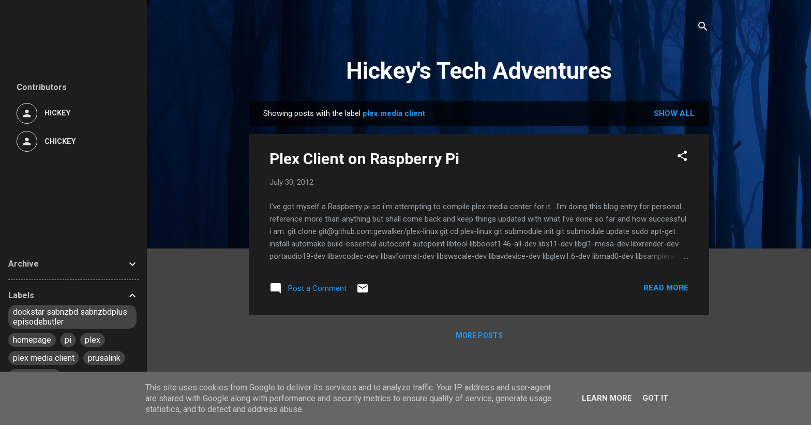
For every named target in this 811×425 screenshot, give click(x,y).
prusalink (104, 358)
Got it (655, 398)
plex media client (43, 358)
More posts (479, 335)
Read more (665, 287)
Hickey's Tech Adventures (479, 70)
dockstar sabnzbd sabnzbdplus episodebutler (70, 317)
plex (92, 340)
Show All (674, 113)
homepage (32, 340)
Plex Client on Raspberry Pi (364, 159)
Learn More (607, 398)
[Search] (703, 28)
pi (68, 340)
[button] (682, 158)
